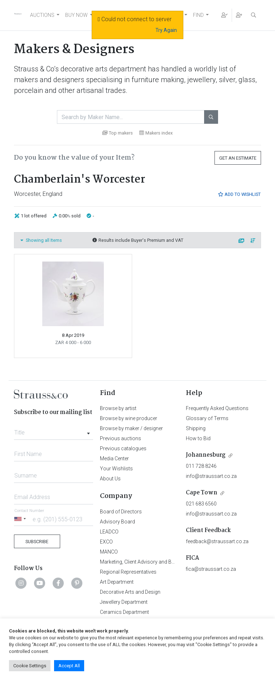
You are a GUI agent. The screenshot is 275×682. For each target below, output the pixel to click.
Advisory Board (117, 522)
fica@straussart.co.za (211, 569)
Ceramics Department (124, 612)
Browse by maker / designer (131, 428)
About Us (110, 478)
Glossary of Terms (207, 418)
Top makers (117, 133)
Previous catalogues (123, 448)
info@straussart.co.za (211, 476)
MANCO (109, 552)
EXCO (106, 542)
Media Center (114, 458)
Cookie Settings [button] (29, 665)
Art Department (117, 582)
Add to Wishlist (239, 194)
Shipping (196, 428)
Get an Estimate (237, 158)
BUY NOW (76, 15)
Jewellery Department (124, 602)
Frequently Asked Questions (217, 408)
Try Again (166, 30)
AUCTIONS (42, 15)
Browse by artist (118, 408)
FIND (198, 15)
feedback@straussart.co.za (217, 541)
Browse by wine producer (128, 418)
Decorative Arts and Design (130, 592)
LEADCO (109, 532)
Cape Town (201, 492)
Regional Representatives (128, 572)
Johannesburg (206, 455)
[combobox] (53, 430)
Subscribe (36, 541)
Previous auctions (120, 438)
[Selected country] (21, 519)
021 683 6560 (201, 504)
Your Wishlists (116, 468)
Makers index (156, 133)
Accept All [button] (69, 665)
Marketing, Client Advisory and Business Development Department (173, 562)
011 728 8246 (201, 466)
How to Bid (198, 438)
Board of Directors (121, 511)
